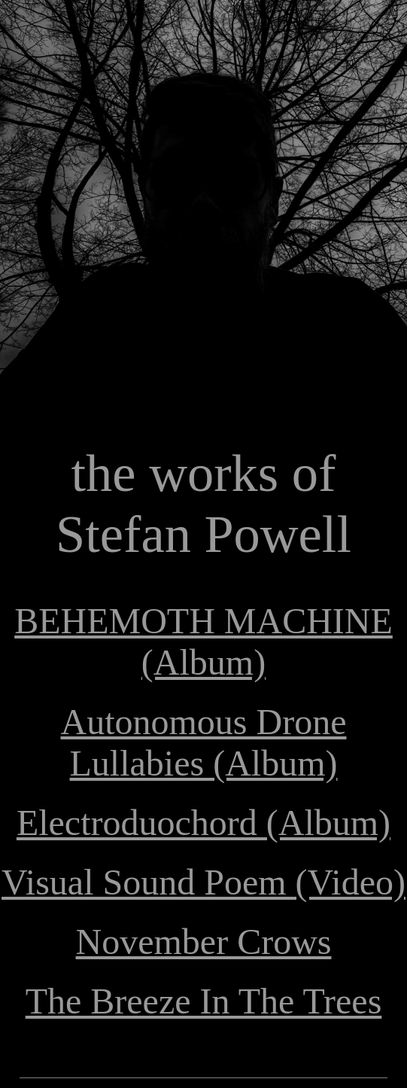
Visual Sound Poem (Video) (203, 882)
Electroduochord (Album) (203, 823)
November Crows (204, 942)
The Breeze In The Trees (204, 1001)
